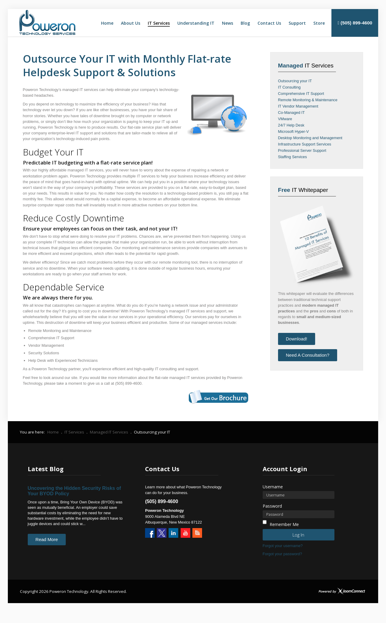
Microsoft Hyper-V (293, 131)
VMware (285, 119)
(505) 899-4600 (354, 22)
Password (272, 506)
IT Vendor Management (298, 106)
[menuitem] (107, 23)
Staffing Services (292, 157)
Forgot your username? (283, 545)
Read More (47, 539)
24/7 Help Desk (291, 125)
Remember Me (284, 524)
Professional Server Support (302, 150)
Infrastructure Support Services (304, 144)
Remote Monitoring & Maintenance (307, 100)
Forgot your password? (282, 554)
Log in (298, 535)
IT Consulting (289, 87)
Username (273, 487)
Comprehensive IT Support (301, 93)
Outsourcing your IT (295, 81)
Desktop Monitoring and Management (310, 138)
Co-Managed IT (291, 112)
